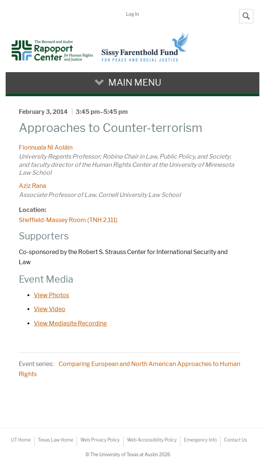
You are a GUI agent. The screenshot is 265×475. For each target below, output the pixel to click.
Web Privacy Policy (100, 440)
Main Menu (134, 82)
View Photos (51, 295)
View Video (49, 309)
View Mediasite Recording (70, 323)
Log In (132, 14)
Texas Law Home (55, 440)
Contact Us (235, 440)
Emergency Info (200, 440)
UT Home (21, 440)
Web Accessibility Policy (152, 440)
